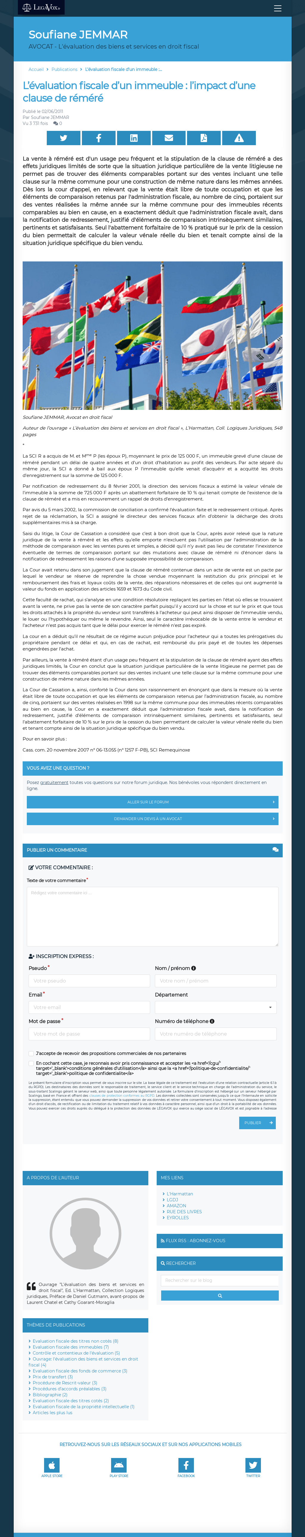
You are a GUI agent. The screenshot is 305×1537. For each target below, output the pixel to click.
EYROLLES (178, 1217)
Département (171, 995)
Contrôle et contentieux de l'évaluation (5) (76, 1353)
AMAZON (176, 1205)
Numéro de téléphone (184, 1021)
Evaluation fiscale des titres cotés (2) (71, 1400)
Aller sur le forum (202, 802)
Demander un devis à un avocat (196, 819)
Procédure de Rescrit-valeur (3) (65, 1383)
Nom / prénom (175, 968)
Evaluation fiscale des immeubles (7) (71, 1347)
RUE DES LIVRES (184, 1211)
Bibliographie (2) (50, 1394)
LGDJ (172, 1200)
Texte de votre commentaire (56, 880)
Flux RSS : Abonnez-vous (195, 1240)
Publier (260, 1123)
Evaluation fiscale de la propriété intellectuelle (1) (84, 1406)
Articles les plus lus (52, 1412)
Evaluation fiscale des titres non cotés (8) (76, 1341)
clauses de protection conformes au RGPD (121, 1096)
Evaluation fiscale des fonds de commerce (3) (80, 1371)
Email (35, 995)
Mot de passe (44, 1021)
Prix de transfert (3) (53, 1377)
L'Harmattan (180, 1194)
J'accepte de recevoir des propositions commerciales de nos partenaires (111, 1053)
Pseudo (38, 968)
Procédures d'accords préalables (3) (70, 1389)
